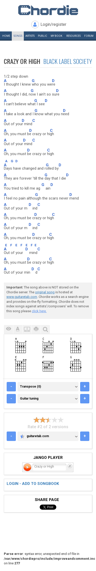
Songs (18, 35)
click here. (39, 311)
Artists (30, 35)
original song (45, 292)
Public (42, 35)
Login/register (53, 24)
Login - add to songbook (33, 483)
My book (56, 35)
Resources (73, 35)
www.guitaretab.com (21, 297)
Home (6, 35)
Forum (88, 35)
